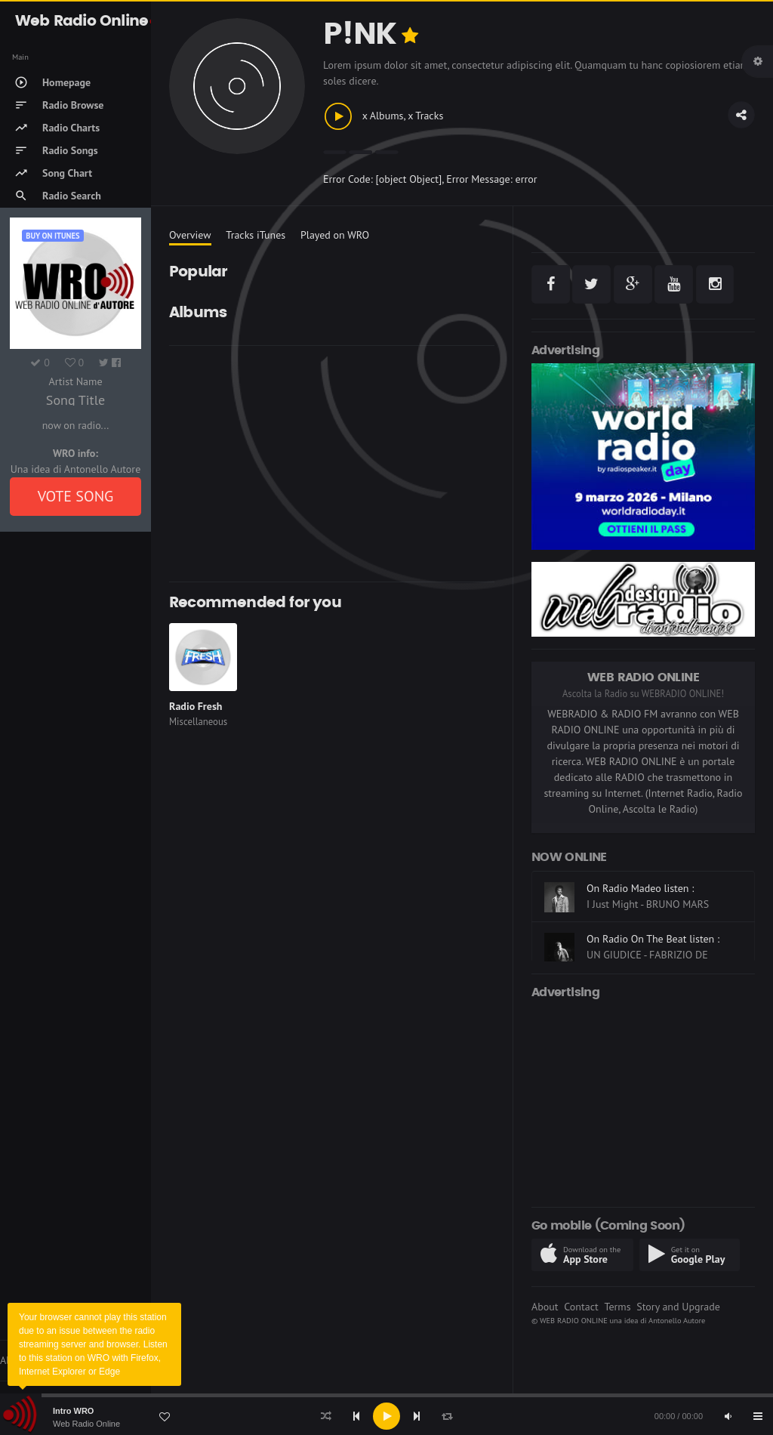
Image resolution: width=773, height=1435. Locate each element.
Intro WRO (73, 1410)
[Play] (386, 1416)
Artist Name (75, 381)
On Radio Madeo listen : (640, 888)
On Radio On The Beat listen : (653, 939)
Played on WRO (334, 235)
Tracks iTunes (255, 235)
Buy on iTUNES (52, 235)
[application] (386, 1416)
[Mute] (728, 1416)
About (545, 1306)
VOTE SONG (76, 496)
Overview (190, 235)
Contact (581, 1306)
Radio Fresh (195, 706)
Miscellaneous (198, 721)
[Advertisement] (331, 463)
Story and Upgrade (678, 1306)
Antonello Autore (676, 1320)
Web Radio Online (86, 1423)
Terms (617, 1306)
